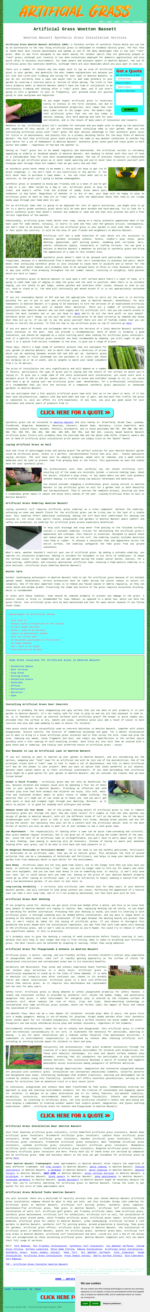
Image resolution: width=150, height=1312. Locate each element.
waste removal (98, 1167)
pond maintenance (105, 1176)
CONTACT (126, 22)
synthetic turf (24, 509)
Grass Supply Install (45, 1252)
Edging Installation (89, 1249)
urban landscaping (95, 1221)
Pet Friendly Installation (50, 1246)
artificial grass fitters (21, 435)
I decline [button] (95, 1303)
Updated (38, 1289)
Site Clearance (124, 1252)
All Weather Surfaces (119, 1246)
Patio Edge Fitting (62, 1249)
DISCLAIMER (138, 22)
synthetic (59, 347)
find (15, 1132)
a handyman (54, 1170)
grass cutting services (99, 1173)
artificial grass (63, 48)
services (21, 457)
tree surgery (54, 1167)
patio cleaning (98, 1170)
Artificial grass (90, 970)
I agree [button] (85, 1303)
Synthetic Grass (16, 1252)
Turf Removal (22, 1246)
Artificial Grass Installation (124, 1249)
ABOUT (117, 22)
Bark (77, 313)
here (129, 323)
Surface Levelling (37, 1249)
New (31, 1289)
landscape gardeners (18, 1180)
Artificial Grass (20, 1289)
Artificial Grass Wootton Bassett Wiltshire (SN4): (38, 44)
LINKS (109, 22)
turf (88, 537)
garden (102, 227)
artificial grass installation (44, 438)
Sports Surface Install (107, 1255)
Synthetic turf (72, 1078)
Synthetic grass (15, 422)
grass (9, 1020)
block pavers (57, 1176)
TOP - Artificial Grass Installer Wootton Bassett (37, 1264)
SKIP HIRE (50, 1173)
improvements (68, 1163)
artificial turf (132, 469)
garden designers (68, 1180)
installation (31, 369)
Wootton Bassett (64, 422)
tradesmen (31, 1167)
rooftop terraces (111, 245)
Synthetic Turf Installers (86, 1246)
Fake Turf (70, 1252)
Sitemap (8, 1289)
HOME (101, 22)
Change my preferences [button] (112, 1303)
